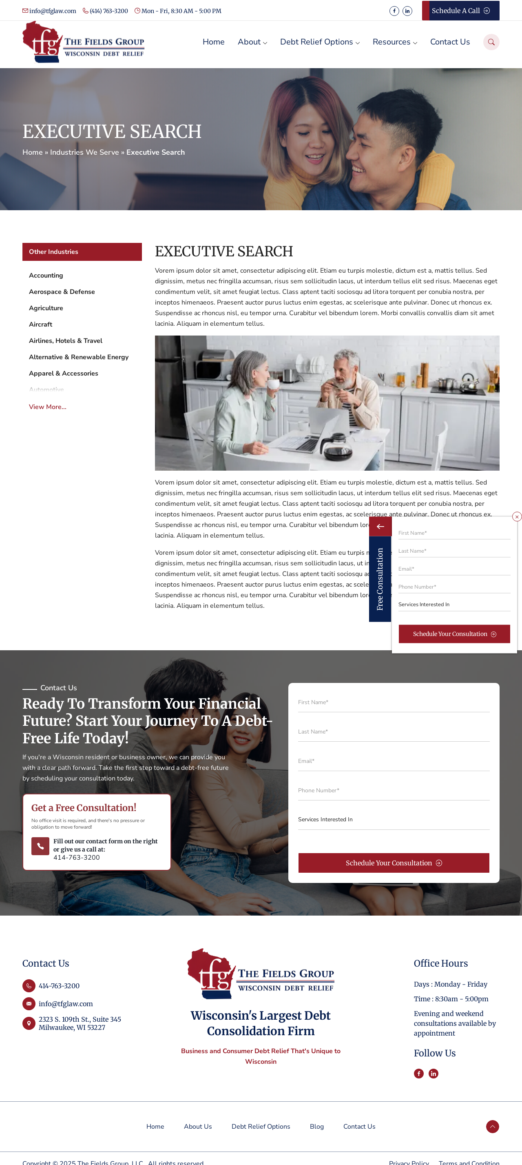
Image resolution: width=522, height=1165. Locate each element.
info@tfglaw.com (49, 11)
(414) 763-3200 (105, 11)
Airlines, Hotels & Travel (65, 340)
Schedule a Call (461, 11)
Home (32, 152)
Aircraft (40, 324)
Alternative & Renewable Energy (78, 357)
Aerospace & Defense (62, 291)
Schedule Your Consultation (394, 863)
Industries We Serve (84, 152)
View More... (47, 407)
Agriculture (46, 308)
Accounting (46, 275)
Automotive (46, 389)
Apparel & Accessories (63, 373)
